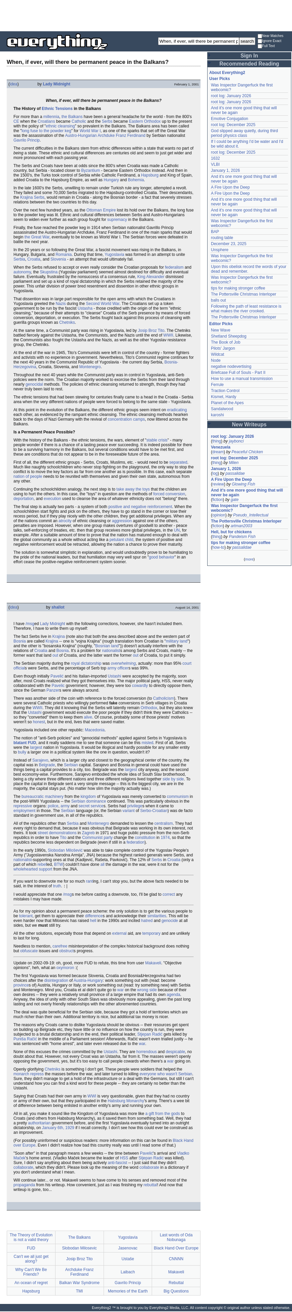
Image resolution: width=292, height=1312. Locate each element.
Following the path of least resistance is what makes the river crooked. (246, 308)
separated (178, 462)
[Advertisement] (146, 15)
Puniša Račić (25, 1039)
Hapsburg (149, 175)
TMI (79, 1291)
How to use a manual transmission (241, 378)
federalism (174, 267)
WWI (91, 1096)
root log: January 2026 (231, 95)
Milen (234, 462)
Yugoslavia (114, 254)
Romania (64, 254)
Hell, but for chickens (231, 532)
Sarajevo (40, 760)
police (53, 806)
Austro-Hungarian (81, 135)
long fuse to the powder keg (46, 130)
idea (13, 84)
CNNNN (176, 1259)
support (45, 869)
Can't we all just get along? (31, 1259)
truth (57, 886)
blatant (20, 742)
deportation (23, 498)
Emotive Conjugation (229, 118)
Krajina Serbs (32, 197)
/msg (30, 623)
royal (75, 663)
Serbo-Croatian (154, 810)
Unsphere (219, 249)
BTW (58, 864)
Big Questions (176, 1291)
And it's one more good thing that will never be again (247, 492)
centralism (163, 823)
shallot (58, 607)
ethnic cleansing (60, 126)
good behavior (161, 557)
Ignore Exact (269, 41)
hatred (147, 921)
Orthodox (149, 707)
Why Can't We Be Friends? (31, 1272)
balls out (218, 300)
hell (93, 921)
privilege (134, 806)
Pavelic (58, 685)
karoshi (217, 415)
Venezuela (220, 447)
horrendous (146, 1052)
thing (216, 441)
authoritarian (39, 1123)
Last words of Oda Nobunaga (176, 1238)
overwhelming (123, 663)
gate (235, 499)
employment (24, 810)
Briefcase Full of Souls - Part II (238, 372)
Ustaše (127, 1259)
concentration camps (126, 419)
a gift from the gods (162, 1114)
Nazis (61, 303)
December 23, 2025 (228, 243)
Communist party (97, 837)
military (172, 641)
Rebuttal (176, 1283)
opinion (218, 515)
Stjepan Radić (149, 1035)
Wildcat (217, 354)
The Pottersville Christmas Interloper (243, 294)
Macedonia (95, 730)
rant (89, 881)
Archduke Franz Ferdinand (121, 135)
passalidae (235, 473)
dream (218, 452)
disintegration (56, 981)
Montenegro (90, 366)
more (249, 559)
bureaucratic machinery (43, 796)
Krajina (58, 636)
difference (94, 916)
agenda (173, 995)
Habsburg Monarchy (126, 1101)
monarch (21, 1074)
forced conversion (169, 494)
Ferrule (217, 384)
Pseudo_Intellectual (250, 515)
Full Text (266, 46)
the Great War (37, 237)
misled (147, 742)
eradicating (177, 410)
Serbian (71, 765)
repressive (22, 806)
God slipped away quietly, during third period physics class (244, 133)
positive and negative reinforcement (140, 506)
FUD (32, 742)
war (120, 990)
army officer (117, 668)
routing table (222, 237)
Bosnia (19, 641)
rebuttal (150, 1185)
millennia (51, 116)
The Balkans (79, 1238)
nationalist (111, 650)
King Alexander (151, 276)
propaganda (24, 1185)
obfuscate (29, 951)
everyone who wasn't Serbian (166, 1074)
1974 (165, 837)
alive (88, 717)
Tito (63, 837)
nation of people (27, 476)
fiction (217, 499)
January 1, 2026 (225, 170)
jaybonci (236, 441)
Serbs (107, 121)
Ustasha (85, 308)
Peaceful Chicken (247, 452)
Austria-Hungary (88, 981)
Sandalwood (222, 409)
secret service (90, 806)
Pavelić (57, 676)
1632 (215, 158)
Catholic (79, 121)
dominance (96, 801)
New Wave (220, 330)
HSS (124, 1158)
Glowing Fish (243, 484)
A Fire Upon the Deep (230, 187)
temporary (151, 934)
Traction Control (225, 390)
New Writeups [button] (249, 424)
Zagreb (88, 833)
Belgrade (47, 765)
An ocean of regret (31, 1283)
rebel (41, 864)
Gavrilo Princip (26, 140)
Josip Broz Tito (151, 330)
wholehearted (25, 869)
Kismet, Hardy (223, 396)
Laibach (128, 1272)
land (183, 641)
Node (216, 360)
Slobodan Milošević (65, 850)
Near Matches (270, 36)
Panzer (52, 690)
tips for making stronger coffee (238, 288)
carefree (59, 946)
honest (39, 722)
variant (128, 810)
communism (178, 796)
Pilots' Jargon (223, 348)
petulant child (122, 539)
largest (36, 747)
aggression (122, 520)
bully (22, 752)
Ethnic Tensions (57, 108)
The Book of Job (225, 342)
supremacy (117, 219)
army (65, 806)
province (21, 985)
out (55, 655)
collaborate (23, 1168)
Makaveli (153, 963)
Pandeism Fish (242, 536)
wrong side (147, 990)
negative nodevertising (231, 366)
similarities (156, 916)
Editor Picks (220, 323)
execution (52, 498)
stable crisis (157, 440)
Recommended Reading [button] (249, 64)
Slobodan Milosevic (79, 1248)
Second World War (102, 303)
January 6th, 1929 (58, 1128)
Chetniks (67, 322)
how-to (218, 547)
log (215, 473)
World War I (90, 130)
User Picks (219, 78)
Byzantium (90, 170)
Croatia (33, 259)
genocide (169, 921)
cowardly (140, 685)
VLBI (215, 164)
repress (37, 1074)
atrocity (65, 520)
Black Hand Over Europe (176, 1248)
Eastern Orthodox (145, 121)
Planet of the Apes (227, 402)
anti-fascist (117, 1163)
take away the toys (133, 489)
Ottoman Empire (101, 210)
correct (168, 895)
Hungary (111, 180)
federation (135, 842)
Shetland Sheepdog (228, 336)
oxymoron (65, 968)
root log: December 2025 (233, 124)
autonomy (22, 272)
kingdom (88, 796)
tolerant (26, 916)
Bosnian (102, 646)
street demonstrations (57, 833)
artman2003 (241, 526)
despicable (175, 1052)
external (119, 934)
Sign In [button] (249, 56)
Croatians (46, 121)
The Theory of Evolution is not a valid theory (31, 1238)
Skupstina (49, 272)
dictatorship (91, 663)
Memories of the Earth (128, 1291)
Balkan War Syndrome (79, 1283)
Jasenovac (127, 1248)
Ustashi (114, 676)
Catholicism (163, 698)
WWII (168, 335)
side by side (173, 779)
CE (16, 121)
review (218, 484)
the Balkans (72, 116)
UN (177, 530)
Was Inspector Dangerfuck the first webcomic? (244, 508)
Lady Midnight (56, 84)
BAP (215, 231)
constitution (145, 837)
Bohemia (136, 180)
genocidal (34, 384)
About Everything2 (227, 72)
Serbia (19, 259)
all (102, 864)
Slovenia (58, 259)
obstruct (66, 951)
